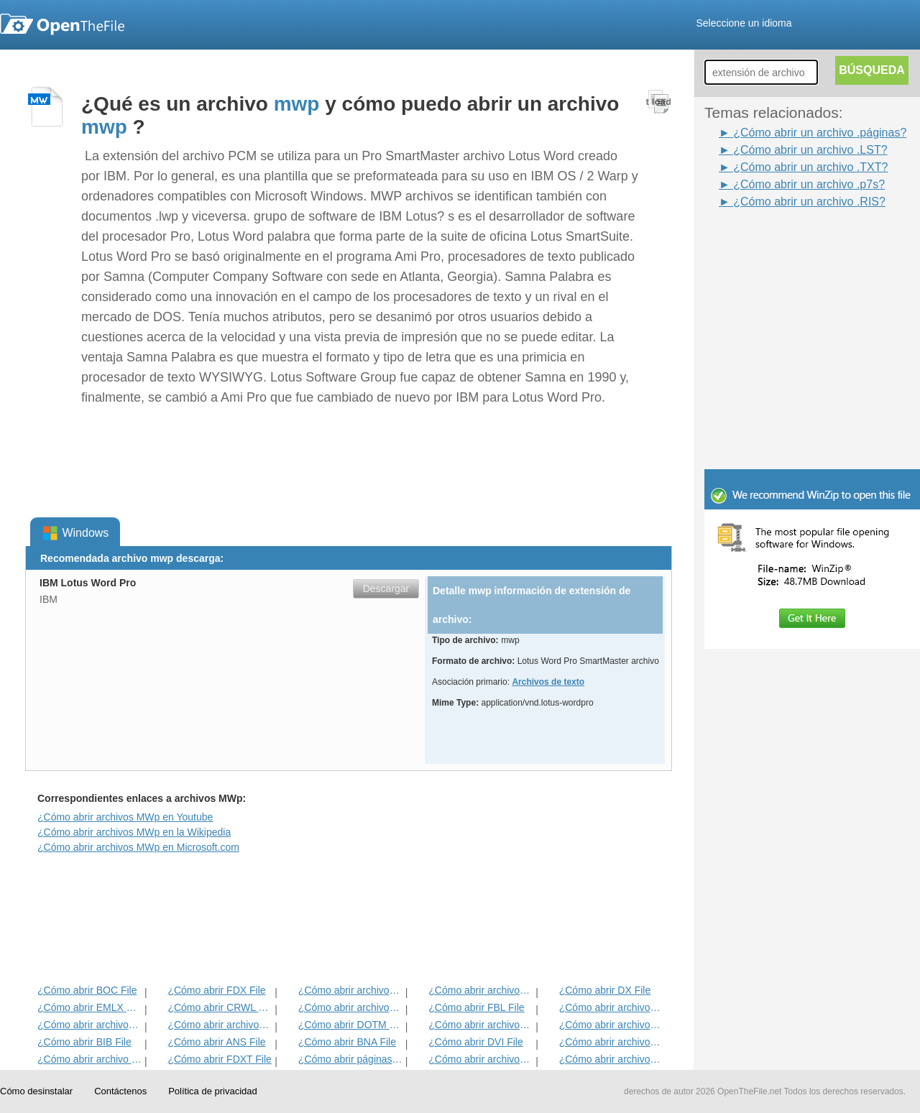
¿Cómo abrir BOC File (87, 990)
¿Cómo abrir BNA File (347, 1042)
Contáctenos (120, 1091)
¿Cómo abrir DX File (605, 990)
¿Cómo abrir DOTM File (350, 1024)
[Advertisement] (790, 243)
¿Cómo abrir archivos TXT (89, 1024)
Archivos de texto (548, 682)
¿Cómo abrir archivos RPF (611, 1059)
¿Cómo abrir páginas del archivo (350, 1059)
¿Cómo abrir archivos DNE (611, 1024)
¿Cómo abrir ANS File (216, 1042)
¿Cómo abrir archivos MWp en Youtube (125, 817)
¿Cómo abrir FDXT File (219, 1059)
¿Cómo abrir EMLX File (89, 1007)
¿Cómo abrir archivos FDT (611, 1007)
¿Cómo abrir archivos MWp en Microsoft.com (138, 847)
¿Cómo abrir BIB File (84, 1042)
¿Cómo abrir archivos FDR (350, 1007)
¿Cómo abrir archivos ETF (350, 990)
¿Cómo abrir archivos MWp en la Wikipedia (134, 832)
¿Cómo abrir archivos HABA (611, 1042)
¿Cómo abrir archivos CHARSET (480, 1059)
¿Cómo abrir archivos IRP (480, 990)
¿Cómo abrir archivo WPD (89, 1059)
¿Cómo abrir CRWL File (219, 1007)
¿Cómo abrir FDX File (216, 990)
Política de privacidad (212, 1091)
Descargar (386, 588)
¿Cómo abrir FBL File (476, 1007)
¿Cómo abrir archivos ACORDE (219, 1024)
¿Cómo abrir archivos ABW (480, 1024)
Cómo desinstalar (36, 1091)
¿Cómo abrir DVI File (475, 1042)
